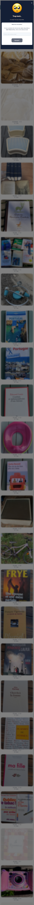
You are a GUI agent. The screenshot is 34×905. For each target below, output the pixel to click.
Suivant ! (17, 40)
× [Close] (31, 3)
